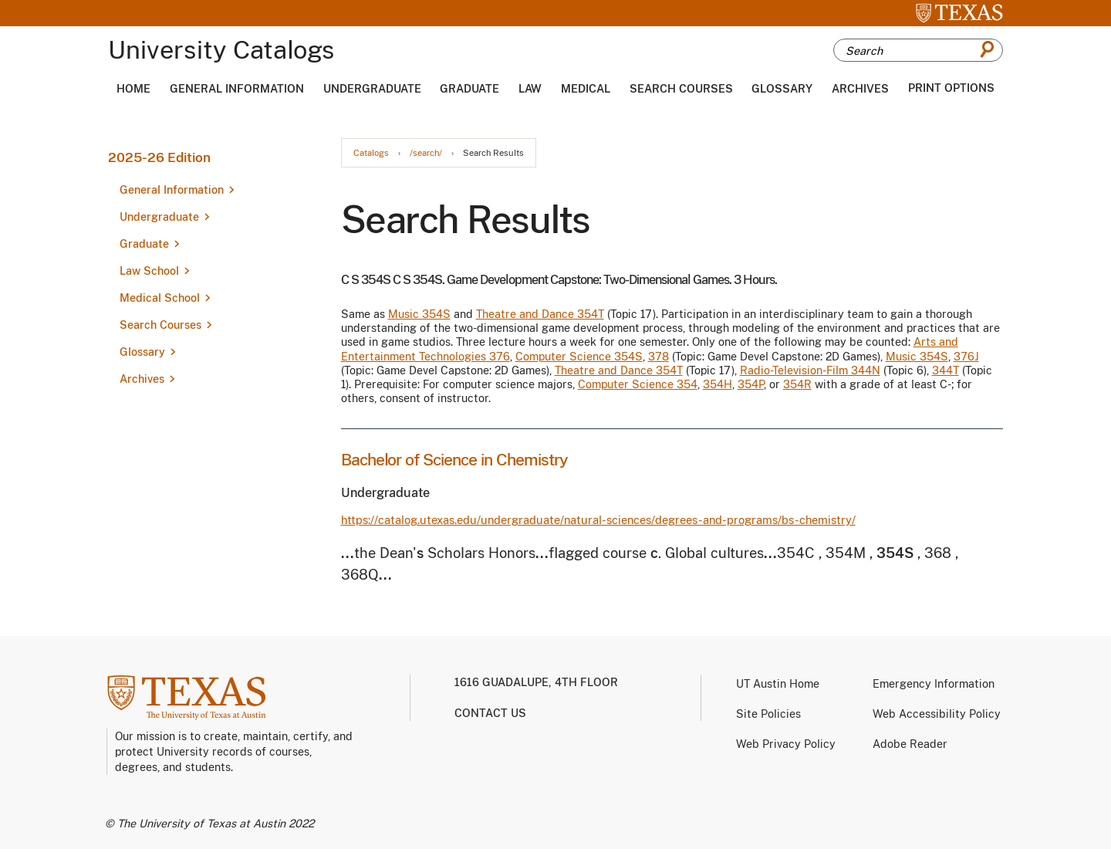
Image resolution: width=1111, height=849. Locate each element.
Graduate (469, 89)
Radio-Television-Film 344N (810, 370)
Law (530, 89)
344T (945, 370)
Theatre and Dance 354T (540, 314)
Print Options (951, 88)
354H (717, 384)
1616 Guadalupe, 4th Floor (536, 682)
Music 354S (419, 314)
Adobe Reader (910, 744)
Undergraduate (372, 89)
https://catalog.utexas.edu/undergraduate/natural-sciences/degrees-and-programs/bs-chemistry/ (598, 519)
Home (133, 89)
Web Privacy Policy (786, 744)
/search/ (426, 153)
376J (966, 356)
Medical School (160, 298)
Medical (585, 89)
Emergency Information (933, 684)
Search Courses (681, 89)
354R (797, 384)
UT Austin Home (777, 684)
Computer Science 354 (637, 384)
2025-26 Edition (159, 157)
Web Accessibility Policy (937, 714)
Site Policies (768, 714)
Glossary (781, 89)
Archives (860, 89)
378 (658, 356)
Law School (149, 271)
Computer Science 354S (579, 356)
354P (751, 384)
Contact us (490, 713)
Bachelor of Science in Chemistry (454, 459)
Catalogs (371, 153)
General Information (237, 89)
